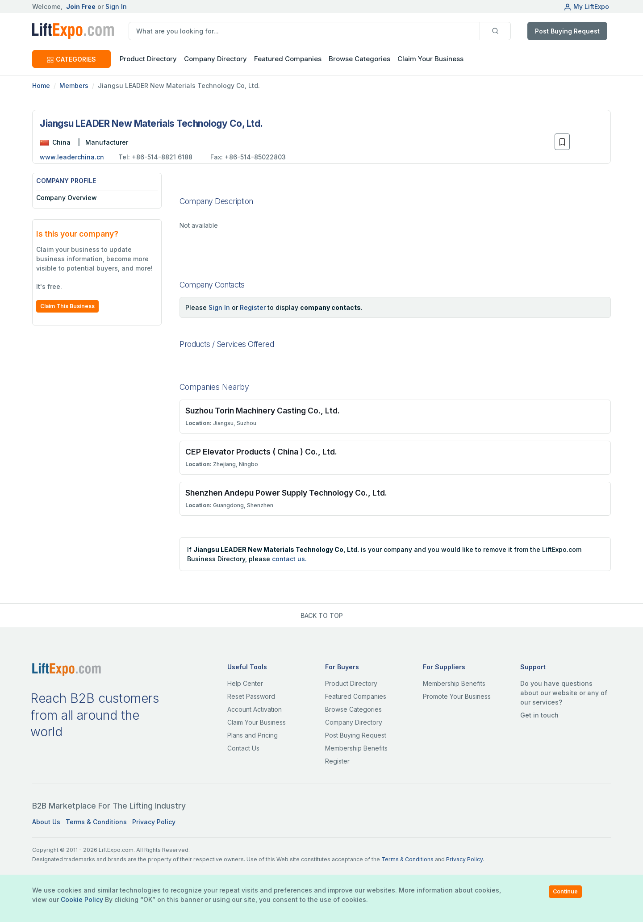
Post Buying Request (567, 31)
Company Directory (215, 58)
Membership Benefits (356, 748)
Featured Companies (288, 58)
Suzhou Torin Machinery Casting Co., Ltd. (262, 410)
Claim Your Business (430, 58)
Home (41, 85)
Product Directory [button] (148, 58)
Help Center (245, 683)
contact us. (289, 559)
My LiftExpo (586, 6)
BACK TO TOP (322, 615)
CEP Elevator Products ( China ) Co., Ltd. (261, 451)
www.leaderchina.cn (72, 157)
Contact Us (243, 748)
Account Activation (254, 709)
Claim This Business (67, 306)
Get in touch (539, 715)
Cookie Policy (82, 899)
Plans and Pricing (252, 735)
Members (73, 85)
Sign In (116, 6)
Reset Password (251, 696)
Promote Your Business (457, 696)
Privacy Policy (153, 822)
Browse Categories (359, 58)
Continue (565, 891)
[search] (304, 31)
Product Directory (351, 683)
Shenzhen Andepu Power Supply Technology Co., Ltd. (286, 492)
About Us (46, 822)
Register (253, 307)
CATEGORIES (71, 59)
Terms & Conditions (96, 822)
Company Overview (66, 197)
